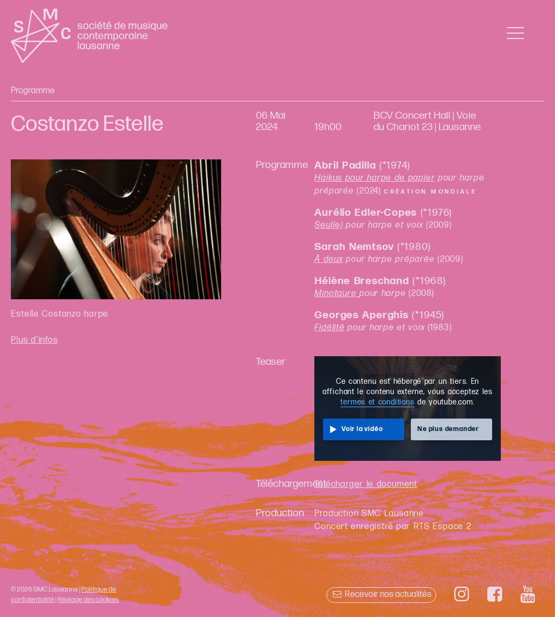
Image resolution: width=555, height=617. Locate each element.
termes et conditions (377, 402)
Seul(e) (328, 225)
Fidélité (329, 328)
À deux (328, 259)
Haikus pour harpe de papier (374, 178)
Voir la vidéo (362, 429)
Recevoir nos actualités (381, 594)
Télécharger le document (365, 484)
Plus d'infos (34, 340)
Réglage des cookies (88, 599)
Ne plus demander (448, 429)
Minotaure (336, 293)
